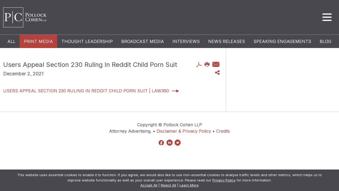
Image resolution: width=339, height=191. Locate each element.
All (11, 41)
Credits (223, 131)
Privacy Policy (223, 180)
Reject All (168, 185)
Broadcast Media (142, 41)
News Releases (226, 41)
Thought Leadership (87, 41)
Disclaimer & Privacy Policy (184, 131)
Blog (325, 41)
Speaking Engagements (282, 41)
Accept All (148, 185)
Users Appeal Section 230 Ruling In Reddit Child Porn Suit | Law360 (86, 90)
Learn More (189, 185)
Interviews (186, 41)
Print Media (38, 41)
